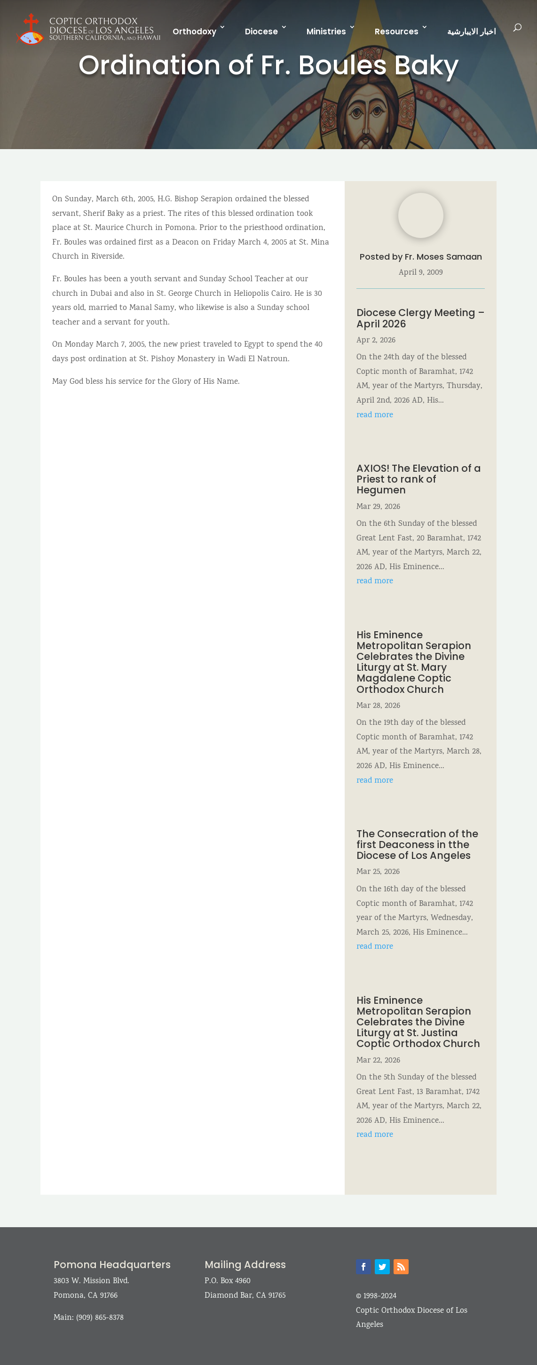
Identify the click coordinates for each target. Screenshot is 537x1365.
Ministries (326, 31)
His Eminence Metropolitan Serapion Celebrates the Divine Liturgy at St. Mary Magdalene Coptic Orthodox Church (413, 662)
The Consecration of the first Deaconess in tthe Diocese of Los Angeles (417, 844)
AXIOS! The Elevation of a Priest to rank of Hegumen (418, 479)
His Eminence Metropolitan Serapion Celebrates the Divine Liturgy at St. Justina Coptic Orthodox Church (419, 1021)
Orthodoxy (194, 31)
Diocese (261, 31)
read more (374, 415)
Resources (397, 31)
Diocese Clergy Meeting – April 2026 (420, 318)
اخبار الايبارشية (471, 31)
